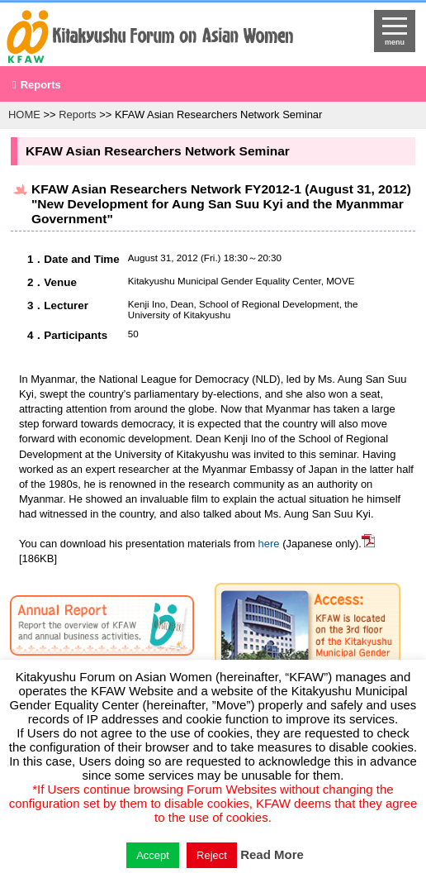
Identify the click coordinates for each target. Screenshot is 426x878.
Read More (272, 854)
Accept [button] (152, 855)
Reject (211, 855)
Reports (41, 85)
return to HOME (164, 38)
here (269, 543)
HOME (24, 114)
